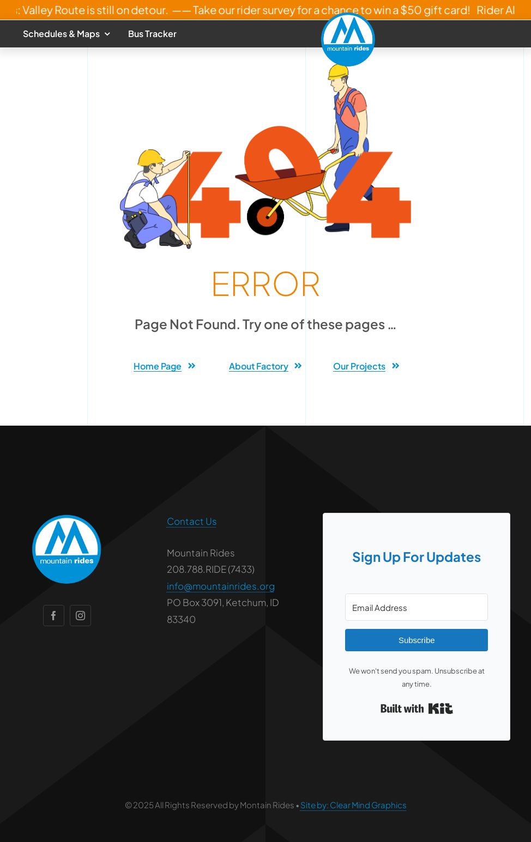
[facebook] (53, 615)
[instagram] (80, 615)
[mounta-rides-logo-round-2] (348, 15)
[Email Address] (416, 607)
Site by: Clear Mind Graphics (353, 804)
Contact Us (192, 521)
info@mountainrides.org (221, 586)
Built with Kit (417, 708)
